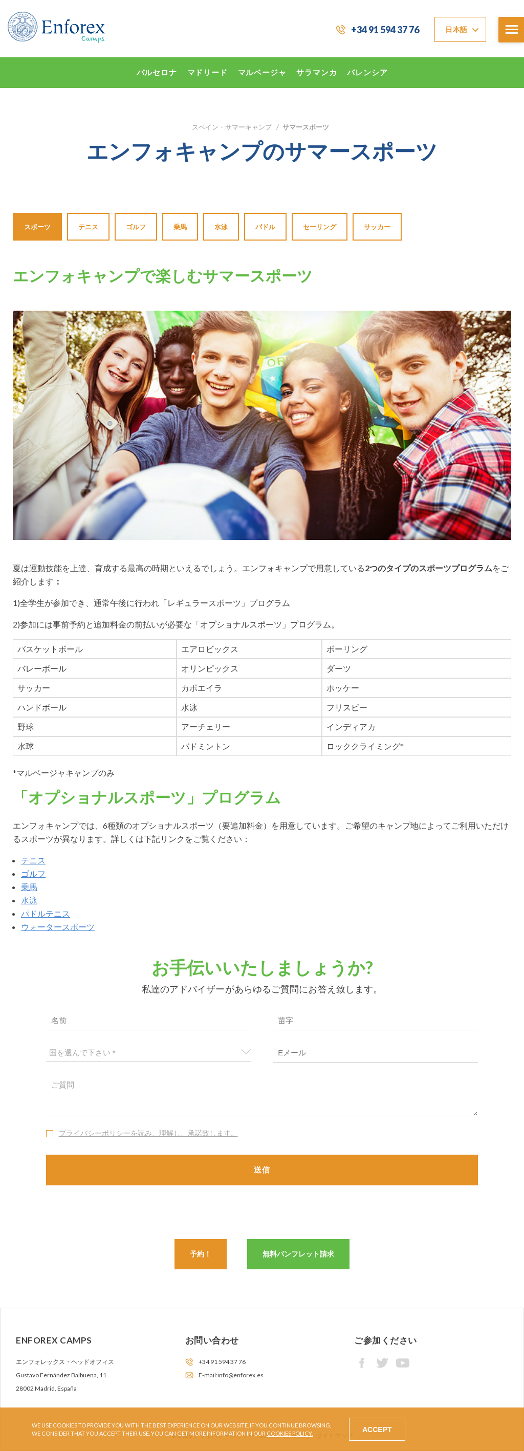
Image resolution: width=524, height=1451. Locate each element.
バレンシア (367, 72)
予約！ (200, 1253)
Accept (377, 1429)
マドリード (207, 72)
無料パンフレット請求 (298, 1253)
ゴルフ (136, 227)
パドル (265, 227)
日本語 (456, 29)
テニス (88, 227)
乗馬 (180, 227)
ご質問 (262, 1095)
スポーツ (37, 227)
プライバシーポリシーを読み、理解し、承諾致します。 (148, 1133)
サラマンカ (316, 72)
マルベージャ (262, 72)
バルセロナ (157, 72)
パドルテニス (45, 913)
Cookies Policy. (290, 1433)
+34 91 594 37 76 (385, 29)
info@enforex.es (240, 1375)
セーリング (319, 227)
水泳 (221, 227)
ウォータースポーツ (58, 927)
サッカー (377, 227)
